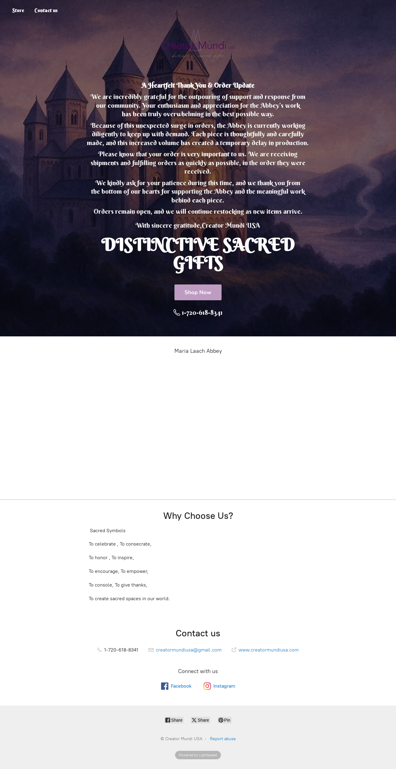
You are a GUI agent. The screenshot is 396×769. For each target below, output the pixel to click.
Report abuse (223, 738)
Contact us (45, 10)
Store (18, 10)
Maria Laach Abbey (198, 351)
